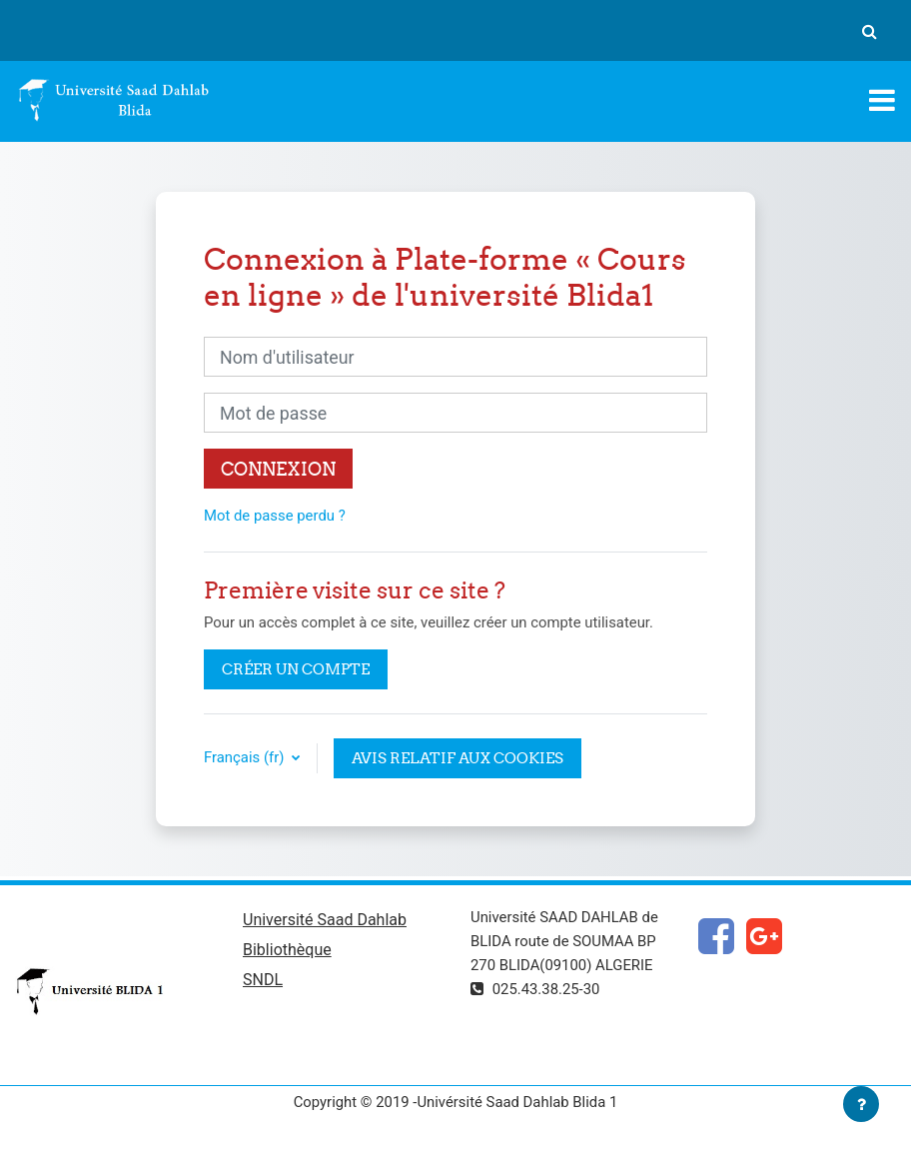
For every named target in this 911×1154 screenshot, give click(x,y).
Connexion (278, 469)
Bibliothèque (287, 949)
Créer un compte (296, 668)
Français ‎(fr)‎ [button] (246, 757)
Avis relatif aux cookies (457, 757)
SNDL (263, 979)
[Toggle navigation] (882, 100)
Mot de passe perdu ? (275, 516)
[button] (869, 31)
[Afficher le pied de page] (861, 1104)
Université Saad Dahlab (325, 919)
